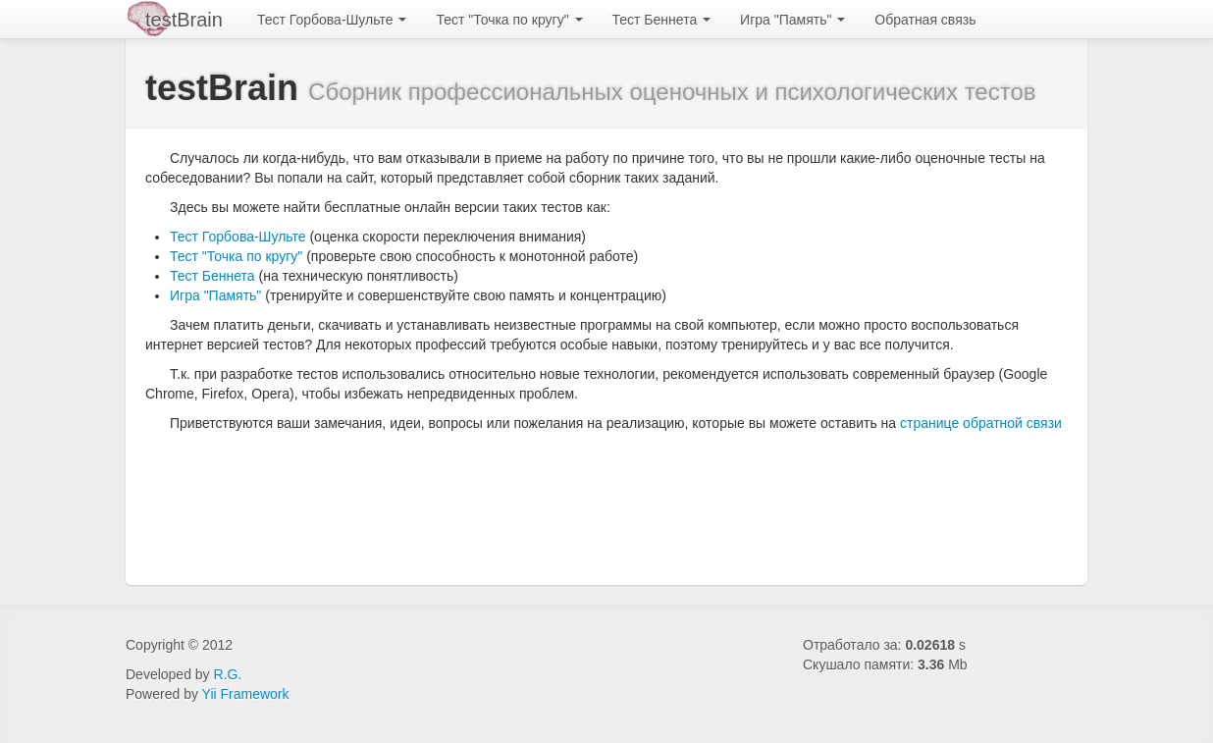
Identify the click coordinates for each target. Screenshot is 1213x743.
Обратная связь (925, 19)
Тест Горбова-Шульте (331, 19)
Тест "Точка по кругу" (509, 19)
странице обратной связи (981, 423)
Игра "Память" (792, 19)
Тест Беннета (662, 19)
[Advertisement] (620, 496)
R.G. (228, 674)
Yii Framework (246, 694)
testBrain (184, 19)
